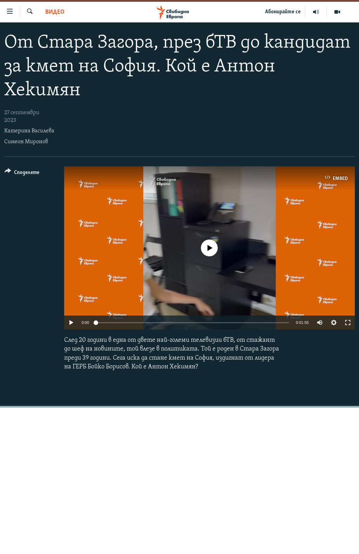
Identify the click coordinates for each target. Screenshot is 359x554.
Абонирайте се (283, 12)
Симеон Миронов (26, 142)
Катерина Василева (29, 131)
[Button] (22, 173)
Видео (55, 12)
